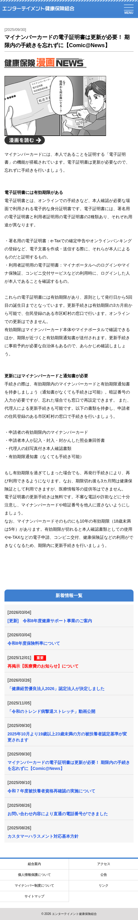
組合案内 (34, 864)
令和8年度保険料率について (33, 643)
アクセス (103, 864)
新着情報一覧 (69, 595)
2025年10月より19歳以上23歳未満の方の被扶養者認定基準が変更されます (67, 736)
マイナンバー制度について (34, 885)
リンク (103, 885)
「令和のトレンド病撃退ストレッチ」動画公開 (51, 711)
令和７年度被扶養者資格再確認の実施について (51, 791)
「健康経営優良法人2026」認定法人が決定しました (56, 688)
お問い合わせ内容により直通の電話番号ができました (57, 813)
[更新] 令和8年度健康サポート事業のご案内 (49, 620)
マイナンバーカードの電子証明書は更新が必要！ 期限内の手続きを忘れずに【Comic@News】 (68, 765)
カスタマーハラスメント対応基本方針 (43, 836)
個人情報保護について (34, 874)
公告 (103, 874)
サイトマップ (34, 896)
